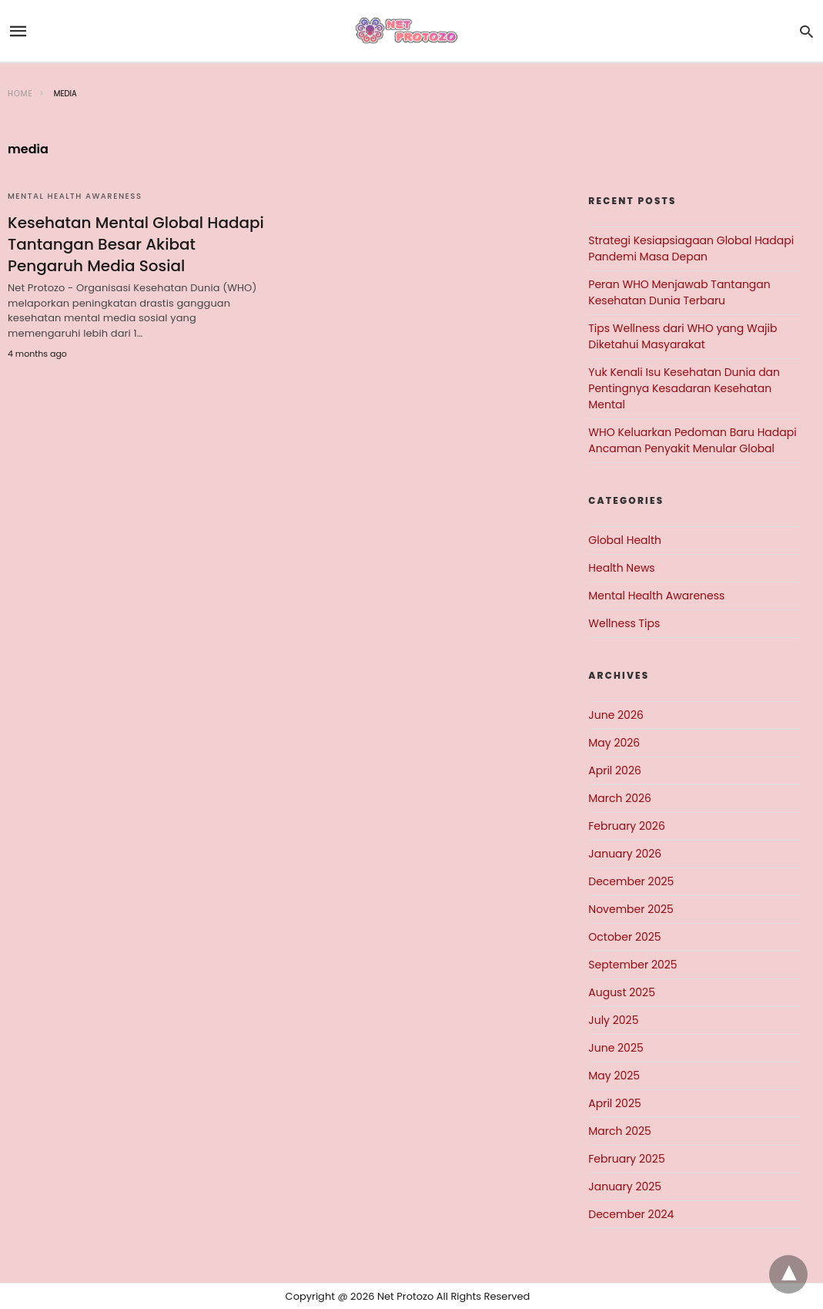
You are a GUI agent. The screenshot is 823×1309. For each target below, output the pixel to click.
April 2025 (614, 1103)
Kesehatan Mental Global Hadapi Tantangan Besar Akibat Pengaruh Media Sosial (136, 244)
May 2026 (614, 742)
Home (20, 93)
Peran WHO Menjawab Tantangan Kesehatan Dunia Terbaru (679, 292)
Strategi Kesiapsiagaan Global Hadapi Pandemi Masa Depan (691, 248)
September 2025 (632, 964)
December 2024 (631, 1214)
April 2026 (614, 770)
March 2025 (619, 1131)
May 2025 (614, 1075)
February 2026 (626, 826)
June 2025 (615, 1048)
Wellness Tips (624, 623)
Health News (621, 568)
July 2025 (613, 1020)
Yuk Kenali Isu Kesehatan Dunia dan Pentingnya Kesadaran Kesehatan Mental (684, 388)
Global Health (624, 540)
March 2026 (619, 798)
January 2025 (624, 1186)
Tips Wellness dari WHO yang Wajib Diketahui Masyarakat (682, 336)
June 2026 (616, 715)
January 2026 (624, 853)
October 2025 (624, 937)
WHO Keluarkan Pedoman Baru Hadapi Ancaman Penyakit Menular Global (692, 440)
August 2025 (621, 992)
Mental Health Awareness (75, 196)
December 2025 (631, 881)
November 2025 (631, 909)
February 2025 (626, 1158)
